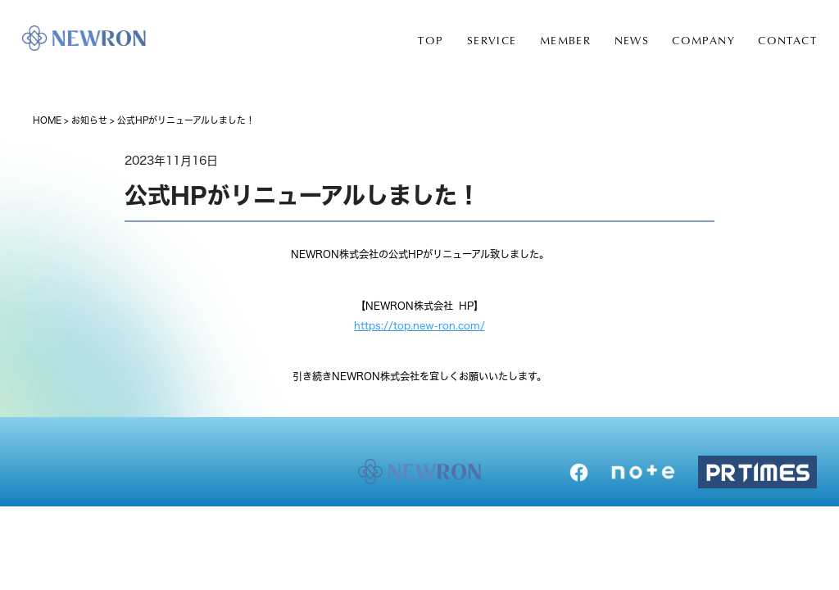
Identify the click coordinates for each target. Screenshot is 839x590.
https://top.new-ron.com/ (419, 325)
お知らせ (89, 120)
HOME (47, 120)
